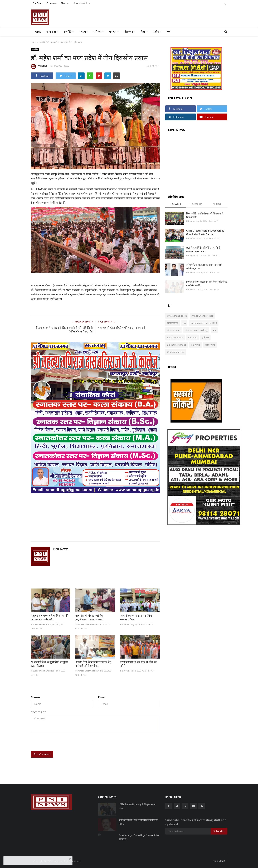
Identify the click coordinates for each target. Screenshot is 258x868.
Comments (40, 689)
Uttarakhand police (177, 315)
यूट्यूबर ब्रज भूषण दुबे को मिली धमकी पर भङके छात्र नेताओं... (49, 617)
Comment (38, 712)
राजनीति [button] (69, 31)
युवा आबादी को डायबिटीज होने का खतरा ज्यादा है (122, 327)
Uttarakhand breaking (196, 330)
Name (35, 697)
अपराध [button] (83, 31)
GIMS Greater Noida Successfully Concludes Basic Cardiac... (205, 232)
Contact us (51, 3)
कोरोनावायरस (172, 323)
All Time (217, 203)
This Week (175, 203)
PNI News (39, 66)
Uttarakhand (173, 330)
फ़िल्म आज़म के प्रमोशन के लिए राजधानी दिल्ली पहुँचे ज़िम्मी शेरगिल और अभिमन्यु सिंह (64, 329)
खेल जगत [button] (129, 31)
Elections (192, 337)
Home (37, 31)
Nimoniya (210, 344)
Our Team (37, 3)
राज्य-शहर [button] (52, 31)
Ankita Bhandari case (202, 315)
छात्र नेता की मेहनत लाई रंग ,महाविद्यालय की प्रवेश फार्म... (90, 617)
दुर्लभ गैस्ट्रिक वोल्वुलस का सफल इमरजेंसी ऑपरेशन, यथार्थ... (204, 266)
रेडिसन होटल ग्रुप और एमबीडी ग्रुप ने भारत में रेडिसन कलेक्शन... (139, 837)
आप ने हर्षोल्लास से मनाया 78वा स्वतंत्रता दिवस (136, 617)
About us (65, 3)
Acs (214, 330)
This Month (196, 203)
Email (102, 697)
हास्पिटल (205, 337)
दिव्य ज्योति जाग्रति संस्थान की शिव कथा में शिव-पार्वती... (204, 215)
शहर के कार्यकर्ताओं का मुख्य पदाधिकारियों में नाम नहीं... (138, 822)
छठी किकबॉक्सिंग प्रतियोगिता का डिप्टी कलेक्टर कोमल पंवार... (203, 249)
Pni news (195, 344)
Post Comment (42, 754)
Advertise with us (82, 3)
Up (184, 323)
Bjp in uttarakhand (176, 344)
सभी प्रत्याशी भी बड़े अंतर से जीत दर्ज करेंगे (138, 664)
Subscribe (219, 831)
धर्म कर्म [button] (114, 31)
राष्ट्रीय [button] (157, 31)
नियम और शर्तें (219, 861)
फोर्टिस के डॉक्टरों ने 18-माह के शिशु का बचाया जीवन (137, 806)
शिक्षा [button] (144, 31)
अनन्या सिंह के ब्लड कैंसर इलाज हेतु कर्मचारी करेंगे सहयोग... (93, 664)
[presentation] (57, 741)
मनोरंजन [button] (99, 31)
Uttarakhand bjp (175, 352)
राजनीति (42, 42)
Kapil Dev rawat (175, 337)
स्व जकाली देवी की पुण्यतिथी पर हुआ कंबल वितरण (49, 664)
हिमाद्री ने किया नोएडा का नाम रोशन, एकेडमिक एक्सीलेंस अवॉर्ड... (206, 284)
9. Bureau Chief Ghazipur (42, 624)
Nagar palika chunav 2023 (204, 323)
